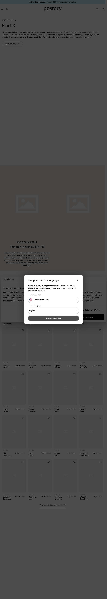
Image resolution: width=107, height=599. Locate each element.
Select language (35, 306)
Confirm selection (53, 318)
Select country (35, 295)
